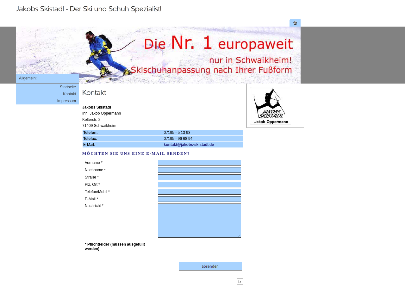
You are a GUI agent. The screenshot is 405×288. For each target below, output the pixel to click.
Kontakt (69, 94)
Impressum (66, 101)
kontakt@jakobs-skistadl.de (189, 144)
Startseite (68, 87)
